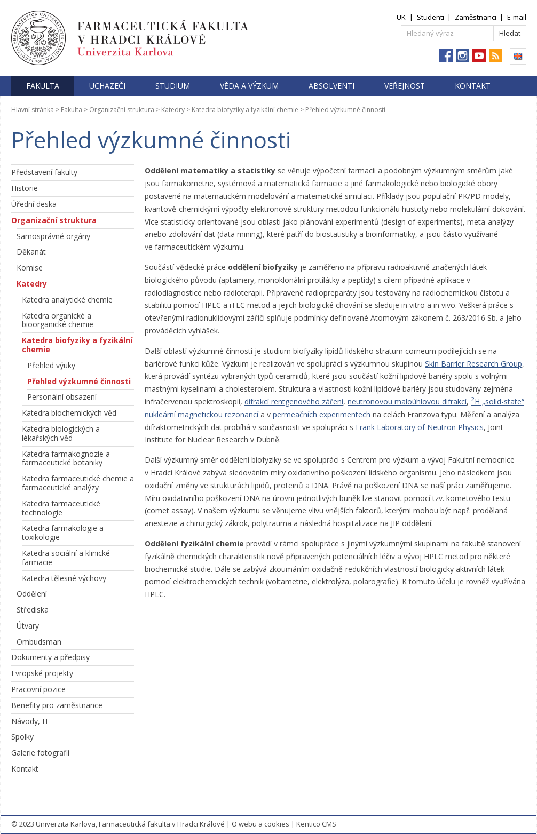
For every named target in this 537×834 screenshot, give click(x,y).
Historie (24, 188)
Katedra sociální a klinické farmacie (66, 557)
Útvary (28, 626)
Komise (30, 268)
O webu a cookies (260, 824)
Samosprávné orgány (53, 236)
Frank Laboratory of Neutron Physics (420, 427)
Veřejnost (404, 86)
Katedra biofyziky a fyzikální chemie (245, 109)
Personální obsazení (62, 397)
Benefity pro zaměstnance (56, 705)
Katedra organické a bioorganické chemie (57, 320)
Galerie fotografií (40, 753)
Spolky (22, 737)
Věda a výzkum (249, 86)
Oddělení (32, 594)
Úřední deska (34, 204)
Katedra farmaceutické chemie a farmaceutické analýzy (78, 483)
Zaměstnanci (475, 17)
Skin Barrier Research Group (473, 364)
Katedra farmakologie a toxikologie (63, 532)
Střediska (33, 610)
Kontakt (473, 86)
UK (401, 17)
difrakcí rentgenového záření (293, 401)
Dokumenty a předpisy (50, 657)
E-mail (516, 17)
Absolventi (331, 86)
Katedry (173, 109)
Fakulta (42, 86)
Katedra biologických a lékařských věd (61, 433)
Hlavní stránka (32, 109)
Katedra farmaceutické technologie (61, 508)
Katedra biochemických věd (69, 413)
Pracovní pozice (38, 689)
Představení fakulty (44, 172)
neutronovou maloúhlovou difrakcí (407, 401)
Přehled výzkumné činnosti (79, 381)
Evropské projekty (42, 673)
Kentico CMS (316, 824)
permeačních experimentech (321, 414)
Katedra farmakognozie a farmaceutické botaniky (66, 458)
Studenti (430, 17)
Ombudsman (39, 642)
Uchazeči (107, 86)
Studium (172, 86)
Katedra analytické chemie (67, 300)
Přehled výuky (51, 365)
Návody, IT (30, 721)
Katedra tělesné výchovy (64, 578)
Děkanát (31, 252)
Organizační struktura (121, 109)
